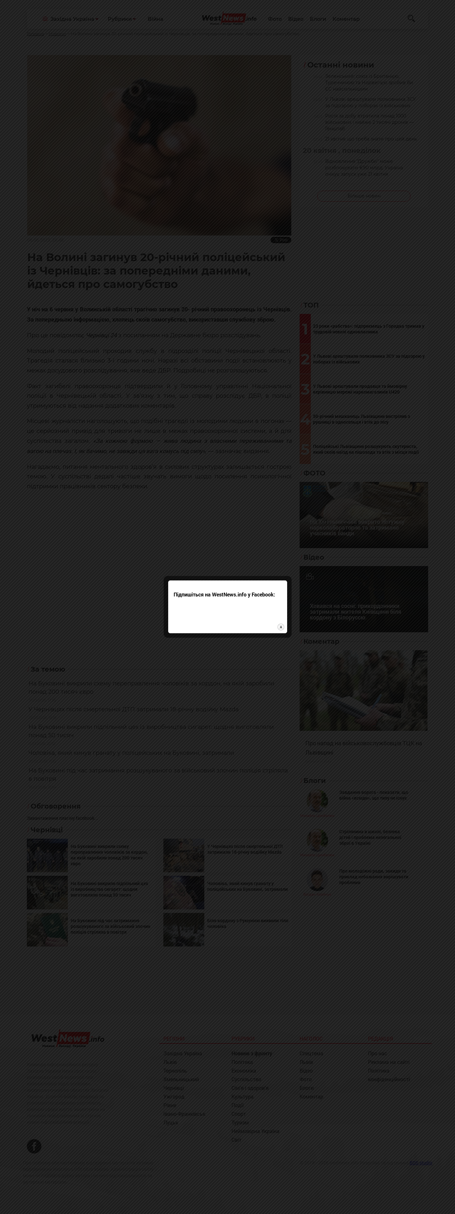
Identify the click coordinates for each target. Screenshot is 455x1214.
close (281, 591)
